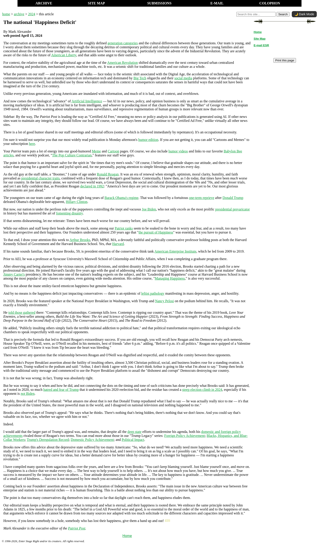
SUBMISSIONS (159, 3)
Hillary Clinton (76, 202)
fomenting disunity (69, 213)
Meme (96, 151)
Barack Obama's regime (121, 198)
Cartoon (113, 151)
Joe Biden (149, 209)
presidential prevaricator (232, 209)
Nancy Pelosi (164, 301)
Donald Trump (232, 198)
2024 (31, 14)
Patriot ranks (124, 228)
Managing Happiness (170, 278)
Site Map (259, 38)
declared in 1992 (92, 186)
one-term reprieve (201, 198)
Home (127, 536)
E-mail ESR (261, 45)
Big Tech (139, 78)
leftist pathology (152, 293)
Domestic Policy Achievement (92, 440)
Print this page (284, 60)
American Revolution (122, 62)
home (6, 14)
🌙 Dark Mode (304, 14)
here (32, 144)
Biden (28, 393)
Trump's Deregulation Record (48, 440)
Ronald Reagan (108, 174)
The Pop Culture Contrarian (71, 155)
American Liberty (63, 55)
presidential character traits (40, 178)
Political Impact (133, 440)
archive (19, 14)
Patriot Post (76, 528)
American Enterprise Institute (175, 251)
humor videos (178, 151)
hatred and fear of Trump (61, 389)
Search (283, 14)
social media (183, 78)
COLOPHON (269, 3)
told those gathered (21, 312)
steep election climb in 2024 (202, 389)
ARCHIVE (43, 3)
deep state (134, 432)
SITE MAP (96, 3)
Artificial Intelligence (87, 101)
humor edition (148, 140)
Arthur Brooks (80, 240)
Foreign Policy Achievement (184, 436)
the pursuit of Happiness (155, 232)
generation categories (123, 43)
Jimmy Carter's (14, 274)
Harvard (118, 244)
